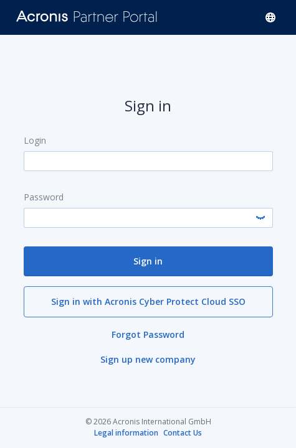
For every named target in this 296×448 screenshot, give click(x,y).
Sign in (148, 260)
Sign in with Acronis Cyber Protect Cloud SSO (148, 301)
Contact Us (182, 433)
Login (35, 140)
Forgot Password (148, 334)
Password (44, 196)
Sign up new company (148, 359)
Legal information (126, 433)
